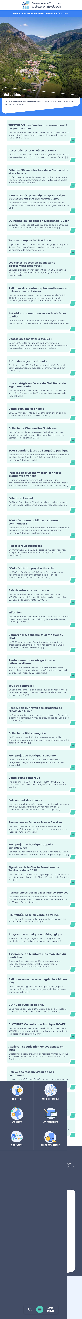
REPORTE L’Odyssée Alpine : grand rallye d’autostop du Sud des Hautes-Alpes (41, 200)
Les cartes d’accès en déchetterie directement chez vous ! (41, 268)
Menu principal (39, 1309)
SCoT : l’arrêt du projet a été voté (41, 572)
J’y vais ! (22, 1223)
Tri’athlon (41, 616)
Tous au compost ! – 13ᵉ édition (41, 244)
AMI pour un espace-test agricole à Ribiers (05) (41, 984)
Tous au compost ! (41, 689)
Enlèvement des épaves (41, 804)
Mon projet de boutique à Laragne (41, 759)
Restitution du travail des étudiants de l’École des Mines (41, 713)
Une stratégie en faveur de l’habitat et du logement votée (41, 388)
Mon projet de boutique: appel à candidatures (41, 848)
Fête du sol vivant (41, 502)
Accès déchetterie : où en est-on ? (41, 153)
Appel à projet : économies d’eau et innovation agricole (41, 1104)
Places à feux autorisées (41, 549)
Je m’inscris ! (41, 1175)
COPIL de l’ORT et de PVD (41, 1007)
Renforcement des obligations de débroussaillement (41, 665)
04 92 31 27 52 (27, 1242)
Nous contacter (27, 1250)
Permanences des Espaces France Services (41, 896)
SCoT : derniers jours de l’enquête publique (41, 454)
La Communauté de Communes (39, 13)
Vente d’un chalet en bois (41, 411)
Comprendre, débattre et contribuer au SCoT (41, 640)
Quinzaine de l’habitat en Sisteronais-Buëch (41, 223)
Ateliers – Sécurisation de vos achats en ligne (41, 1052)
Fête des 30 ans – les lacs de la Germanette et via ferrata (41, 175)
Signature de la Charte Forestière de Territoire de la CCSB (41, 872)
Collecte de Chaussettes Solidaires (41, 432)
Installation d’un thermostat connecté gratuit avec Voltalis (41, 478)
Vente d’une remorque (41, 781)
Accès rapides (50, 1309)
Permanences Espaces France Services (41, 826)
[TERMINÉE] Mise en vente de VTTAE (41, 917)
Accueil (16, 13)
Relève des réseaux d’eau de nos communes (41, 1077)
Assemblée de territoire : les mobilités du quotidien (41, 959)
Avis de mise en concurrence (41, 594)
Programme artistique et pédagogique (41, 937)
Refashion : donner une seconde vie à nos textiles (41, 318)
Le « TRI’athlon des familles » (41, 1128)
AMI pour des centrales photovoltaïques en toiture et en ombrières (41, 293)
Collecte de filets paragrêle (41, 737)
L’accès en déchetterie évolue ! (41, 342)
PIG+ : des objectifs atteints (41, 365)
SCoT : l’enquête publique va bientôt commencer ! (41, 525)
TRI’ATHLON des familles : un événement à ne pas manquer (41, 130)
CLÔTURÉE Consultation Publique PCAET (41, 1028)
